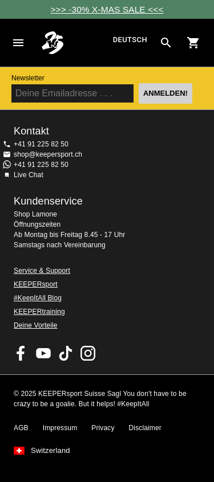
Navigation (18, 42)
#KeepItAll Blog (38, 298)
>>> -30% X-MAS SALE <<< (106, 9)
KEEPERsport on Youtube (43, 353)
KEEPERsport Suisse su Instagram (87, 353)
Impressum (60, 428)
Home (75, 42)
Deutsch (130, 40)
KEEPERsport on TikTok (65, 353)
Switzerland (50, 451)
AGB (21, 428)
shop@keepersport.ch (48, 154)
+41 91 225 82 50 (41, 144)
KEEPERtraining (39, 312)
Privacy (102, 428)
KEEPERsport (36, 284)
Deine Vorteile (36, 325)
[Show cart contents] (193, 42)
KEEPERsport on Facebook (21, 353)
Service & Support (42, 271)
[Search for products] (166, 42)
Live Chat (28, 175)
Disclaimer (145, 428)
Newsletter (28, 78)
